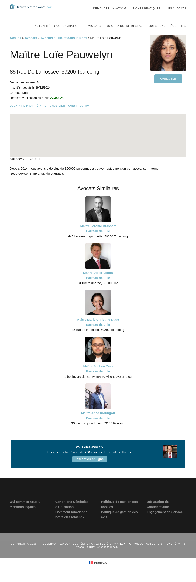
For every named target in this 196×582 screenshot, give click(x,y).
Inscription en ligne (89, 467)
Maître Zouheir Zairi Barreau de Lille (98, 377)
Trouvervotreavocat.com (31, 10)
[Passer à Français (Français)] (98, 571)
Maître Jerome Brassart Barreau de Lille (98, 237)
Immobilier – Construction (69, 114)
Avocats (31, 46)
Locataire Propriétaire (28, 114)
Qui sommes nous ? (25, 510)
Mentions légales (23, 515)
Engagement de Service (165, 520)
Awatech (119, 552)
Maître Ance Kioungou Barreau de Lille (98, 424)
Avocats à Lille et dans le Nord (64, 46)
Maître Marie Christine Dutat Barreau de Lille (98, 330)
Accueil (15, 46)
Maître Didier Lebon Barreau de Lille (98, 283)
